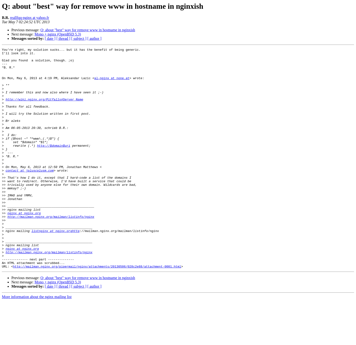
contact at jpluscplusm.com (30, 195)
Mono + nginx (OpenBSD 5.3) (58, 34)
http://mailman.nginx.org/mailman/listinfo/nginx (50, 251)
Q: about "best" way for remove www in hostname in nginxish (88, 30)
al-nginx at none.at (111, 84)
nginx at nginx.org (24, 246)
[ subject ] (78, 38)
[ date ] (50, 38)
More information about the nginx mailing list (37, 341)
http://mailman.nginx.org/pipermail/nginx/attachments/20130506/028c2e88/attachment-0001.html (97, 310)
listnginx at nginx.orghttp (56, 268)
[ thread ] (63, 38)
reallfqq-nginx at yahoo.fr (29, 18)
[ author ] (94, 38)
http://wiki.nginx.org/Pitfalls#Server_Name (44, 110)
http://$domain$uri (53, 165)
